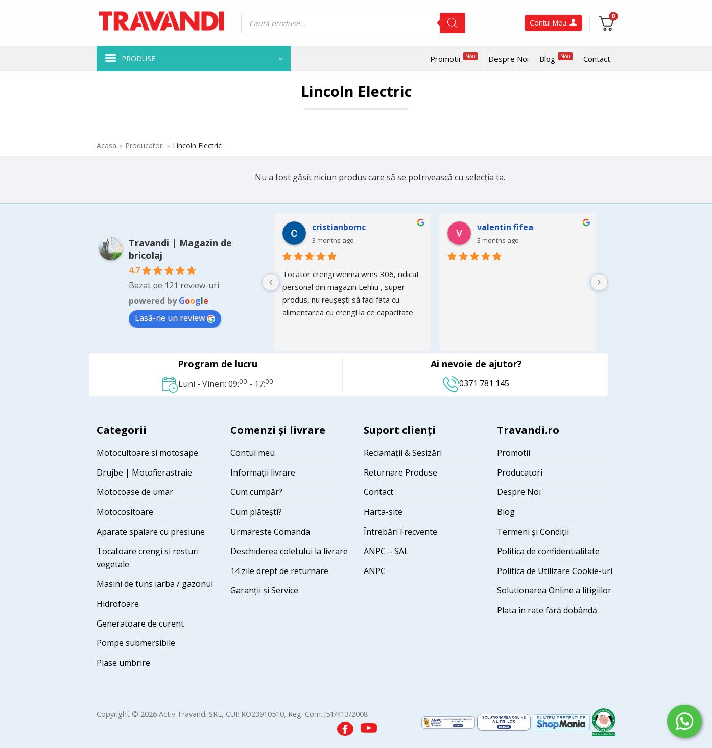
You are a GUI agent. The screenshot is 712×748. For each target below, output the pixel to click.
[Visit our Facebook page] (346, 726)
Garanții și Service (264, 590)
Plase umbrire (123, 662)
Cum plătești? (256, 511)
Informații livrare (262, 472)
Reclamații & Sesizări (403, 452)
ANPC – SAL (386, 551)
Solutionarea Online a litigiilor (554, 590)
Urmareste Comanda (270, 531)
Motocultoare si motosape (147, 452)
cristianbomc (339, 227)
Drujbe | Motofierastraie (144, 472)
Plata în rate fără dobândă (547, 610)
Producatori (144, 146)
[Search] (452, 23)
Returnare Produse (400, 472)
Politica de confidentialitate (548, 551)
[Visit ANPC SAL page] (449, 722)
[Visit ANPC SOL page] (505, 722)
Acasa (106, 146)
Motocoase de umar (135, 491)
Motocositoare (125, 511)
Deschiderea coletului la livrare (289, 551)
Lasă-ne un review (175, 317)
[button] (194, 58)
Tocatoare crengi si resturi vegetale (148, 557)
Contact (596, 59)
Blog (556, 58)
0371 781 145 (476, 383)
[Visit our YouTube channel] (369, 726)
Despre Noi (508, 59)
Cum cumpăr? (256, 491)
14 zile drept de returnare (279, 571)
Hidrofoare (118, 603)
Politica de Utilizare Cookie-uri (554, 571)
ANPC (375, 571)
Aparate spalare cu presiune (151, 531)
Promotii (454, 58)
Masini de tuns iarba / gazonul (155, 583)
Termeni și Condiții (533, 531)
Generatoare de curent (140, 623)
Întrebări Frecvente (400, 531)
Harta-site (383, 511)
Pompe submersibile (136, 643)
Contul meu (252, 452)
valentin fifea (505, 227)
